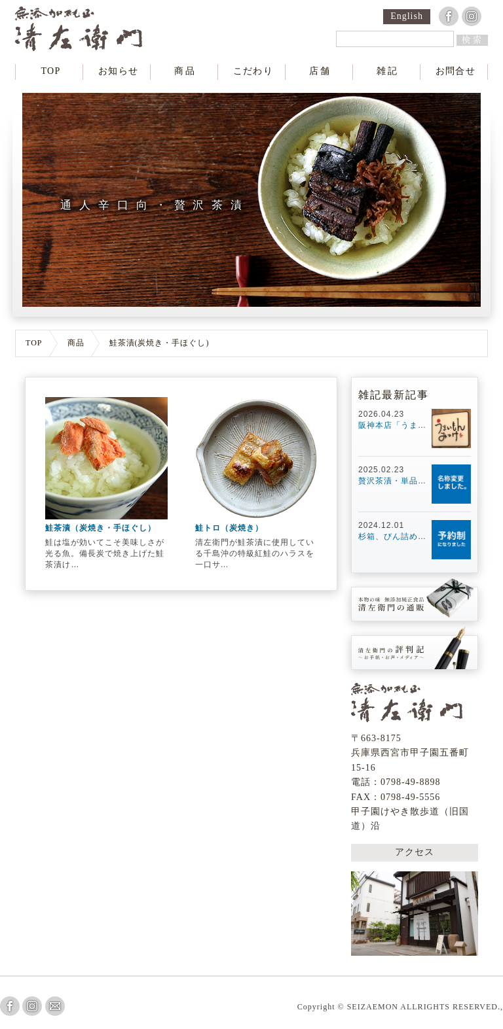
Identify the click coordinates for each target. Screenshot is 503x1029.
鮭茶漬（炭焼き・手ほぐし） (100, 527)
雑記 (388, 71)
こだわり (252, 71)
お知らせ (118, 71)
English (406, 16)
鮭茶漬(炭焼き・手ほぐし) (159, 343)
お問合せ (455, 71)
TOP (50, 71)
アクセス (414, 851)
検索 (473, 39)
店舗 (320, 71)
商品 (186, 71)
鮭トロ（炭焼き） (229, 527)
